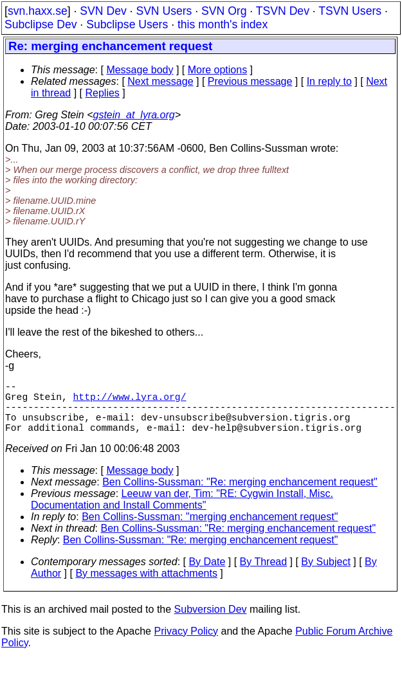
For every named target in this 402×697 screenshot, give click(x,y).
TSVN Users (349, 11)
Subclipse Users (127, 24)
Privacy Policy (186, 643)
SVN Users (164, 11)
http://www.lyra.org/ (130, 401)
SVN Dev (103, 11)
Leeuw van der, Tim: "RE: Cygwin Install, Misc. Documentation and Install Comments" (182, 512)
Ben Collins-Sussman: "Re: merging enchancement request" (240, 494)
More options (218, 69)
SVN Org (223, 11)
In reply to (329, 81)
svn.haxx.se (38, 11)
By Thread (264, 574)
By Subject (325, 574)
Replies (103, 92)
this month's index (223, 24)
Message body (139, 69)
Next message (160, 81)
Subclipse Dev (41, 24)
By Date (206, 574)
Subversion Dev (210, 622)
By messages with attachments (146, 586)
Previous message (250, 81)
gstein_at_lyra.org (134, 114)
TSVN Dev (282, 11)
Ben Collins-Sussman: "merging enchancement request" (210, 529)
